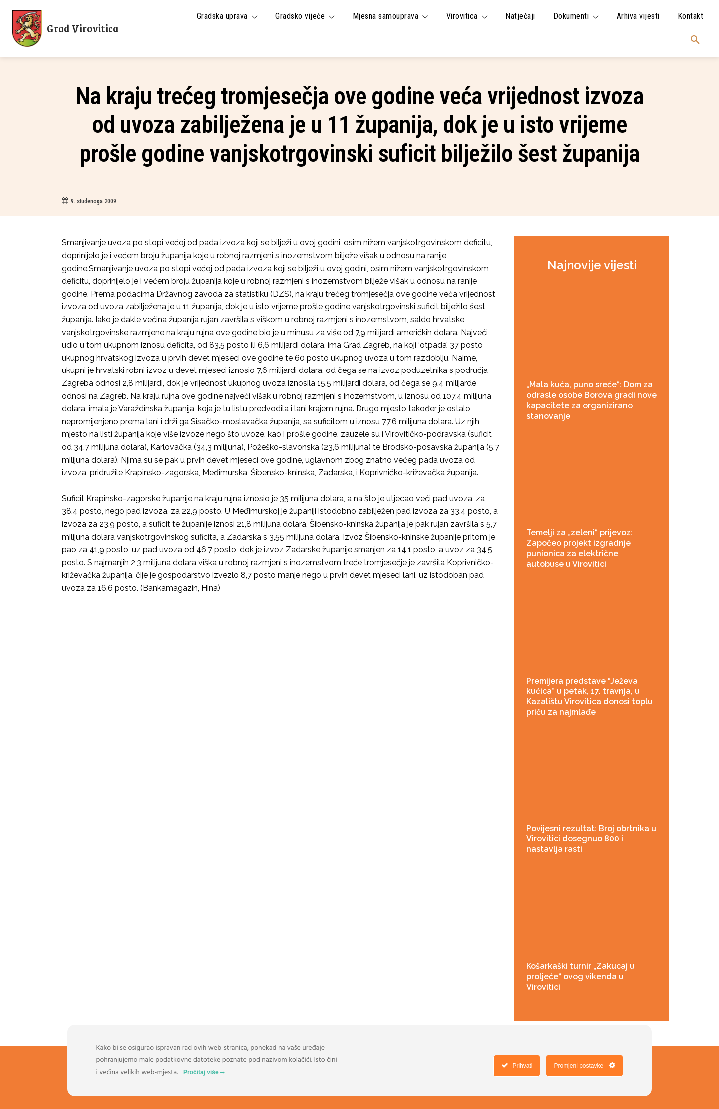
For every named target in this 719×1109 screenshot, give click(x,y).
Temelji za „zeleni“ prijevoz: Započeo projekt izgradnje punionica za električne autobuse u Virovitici (579, 548)
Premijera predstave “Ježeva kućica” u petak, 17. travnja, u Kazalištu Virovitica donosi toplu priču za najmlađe (589, 696)
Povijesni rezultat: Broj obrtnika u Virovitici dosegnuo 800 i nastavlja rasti (591, 839)
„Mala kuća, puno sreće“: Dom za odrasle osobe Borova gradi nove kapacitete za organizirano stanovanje (591, 400)
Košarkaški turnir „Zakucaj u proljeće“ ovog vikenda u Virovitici (580, 976)
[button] (695, 40)
